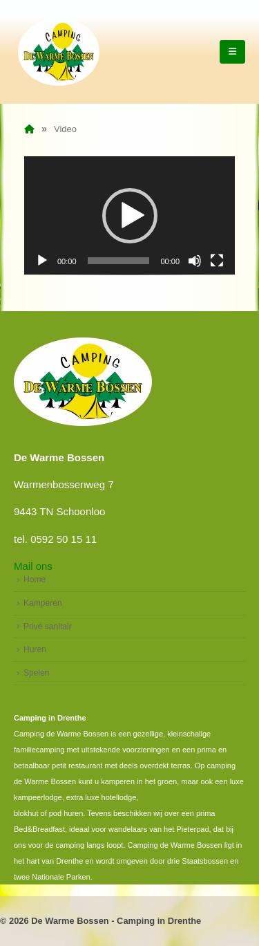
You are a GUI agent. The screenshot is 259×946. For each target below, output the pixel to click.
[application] (129, 215)
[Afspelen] (42, 261)
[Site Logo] (59, 52)
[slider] (119, 260)
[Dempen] (195, 261)
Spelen (36, 673)
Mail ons (33, 566)
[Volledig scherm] (217, 261)
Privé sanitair (47, 626)
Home (34, 579)
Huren (34, 649)
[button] (129, 215)
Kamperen (42, 603)
